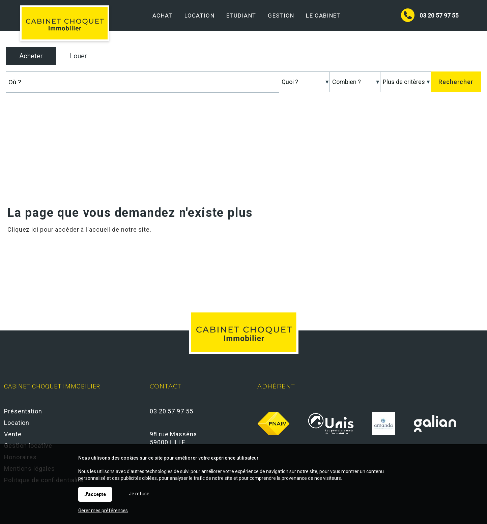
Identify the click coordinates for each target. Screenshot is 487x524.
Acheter (31, 56)
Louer (78, 56)
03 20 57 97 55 (439, 15)
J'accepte (95, 494)
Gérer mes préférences (103, 510)
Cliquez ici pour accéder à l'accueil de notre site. (79, 229)
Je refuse (139, 493)
